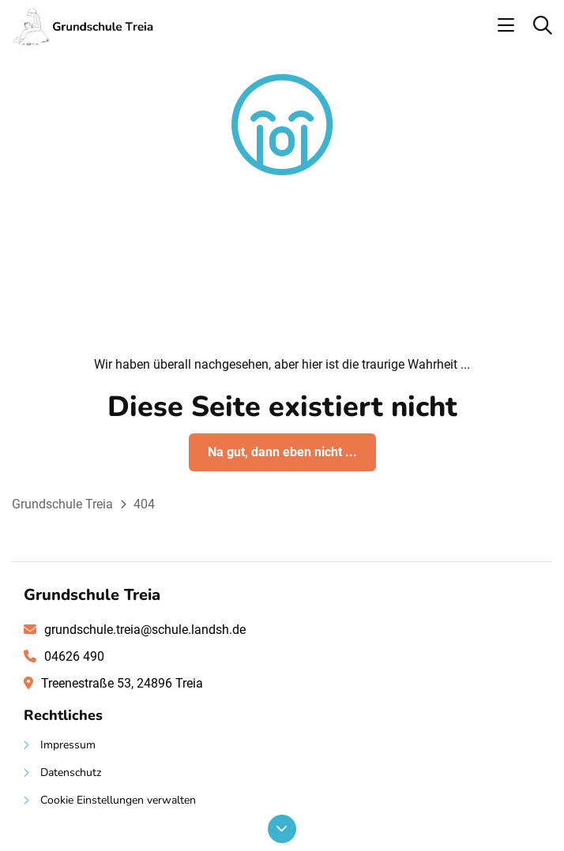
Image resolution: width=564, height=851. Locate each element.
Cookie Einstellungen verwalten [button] (118, 800)
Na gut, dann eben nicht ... (282, 451)
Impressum (68, 744)
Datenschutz (70, 772)
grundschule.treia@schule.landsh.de (145, 629)
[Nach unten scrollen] (282, 829)
